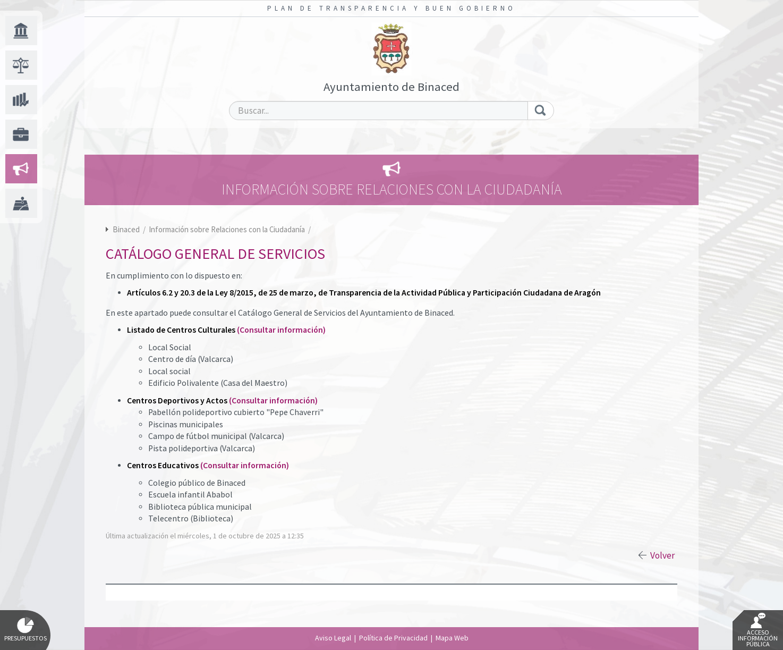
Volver (662, 555)
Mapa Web (452, 638)
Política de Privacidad (393, 638)
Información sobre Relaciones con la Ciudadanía (228, 229)
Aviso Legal (333, 638)
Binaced (126, 229)
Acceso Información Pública (758, 630)
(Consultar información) (281, 330)
